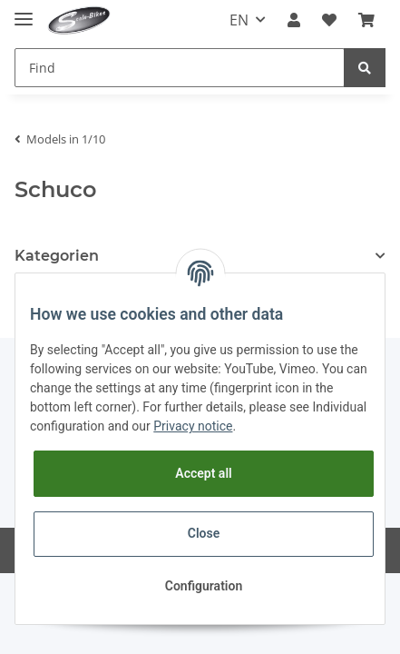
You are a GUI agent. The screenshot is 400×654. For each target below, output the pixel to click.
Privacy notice (192, 426)
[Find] (180, 67)
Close (204, 533)
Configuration (203, 586)
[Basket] (366, 20)
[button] (294, 20)
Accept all (203, 473)
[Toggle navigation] (24, 11)
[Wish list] (329, 20)
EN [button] (239, 20)
